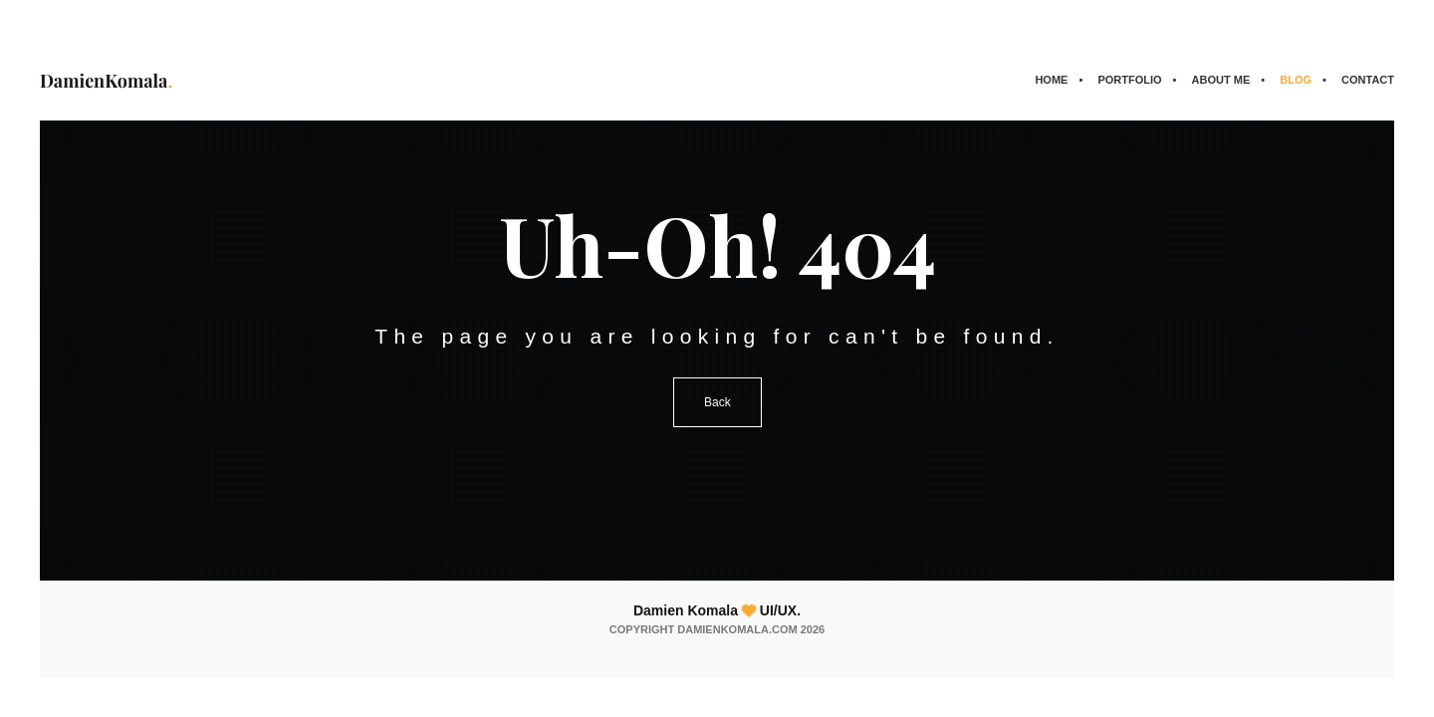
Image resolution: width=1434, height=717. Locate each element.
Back (717, 402)
